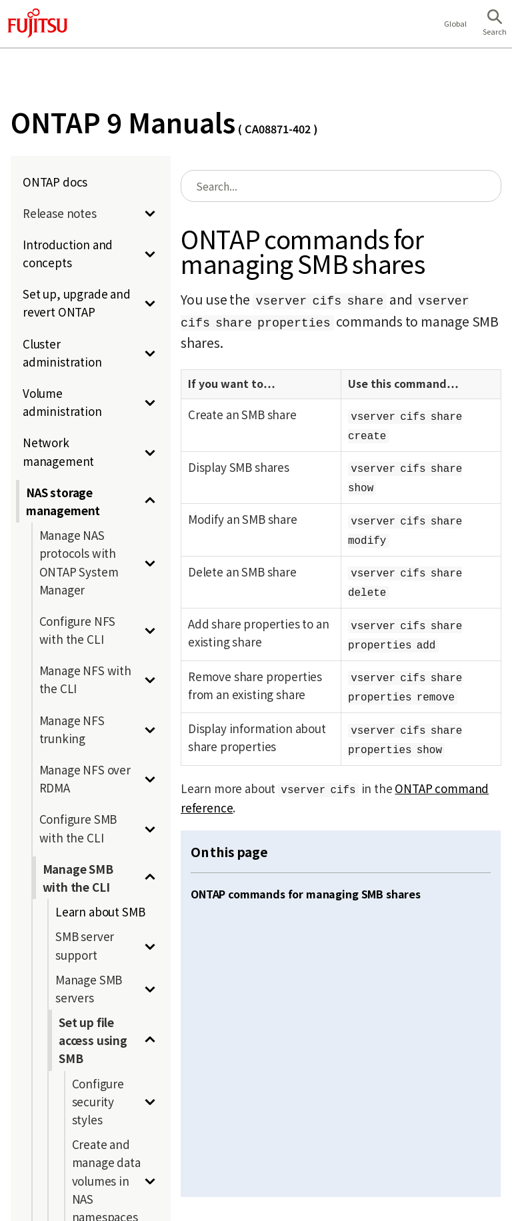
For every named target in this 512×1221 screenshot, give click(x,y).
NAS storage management (63, 501)
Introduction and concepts (68, 253)
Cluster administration (62, 352)
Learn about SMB (100, 911)
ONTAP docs (55, 181)
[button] (495, 24)
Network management (58, 451)
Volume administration (62, 402)
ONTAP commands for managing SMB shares (306, 894)
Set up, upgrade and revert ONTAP (77, 302)
